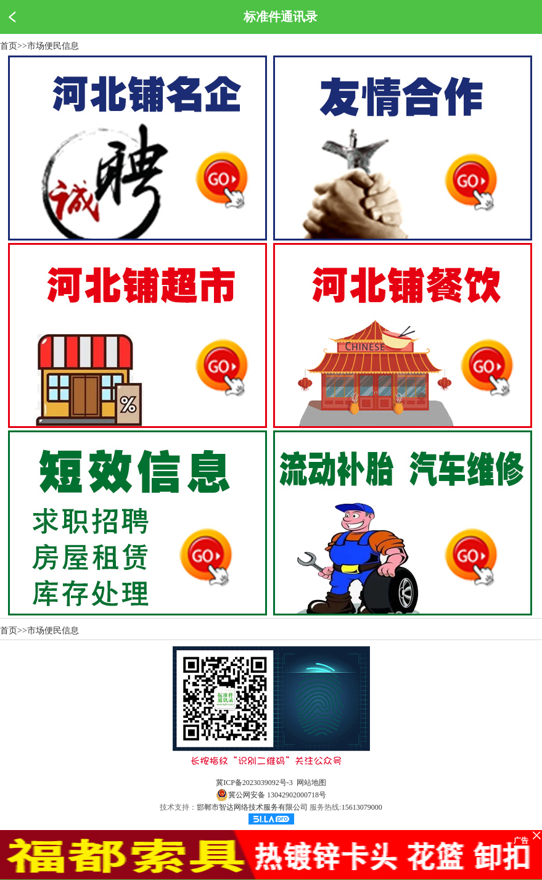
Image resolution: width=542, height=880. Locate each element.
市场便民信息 (53, 46)
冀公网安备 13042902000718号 (271, 795)
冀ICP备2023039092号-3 (254, 782)
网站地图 (311, 782)
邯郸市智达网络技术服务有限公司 (252, 807)
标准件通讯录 (281, 16)
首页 (8, 46)
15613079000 (362, 807)
